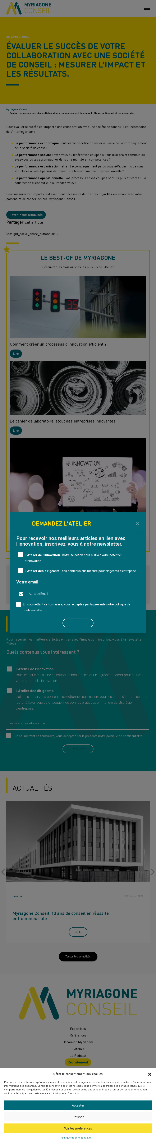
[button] (150, 1074)
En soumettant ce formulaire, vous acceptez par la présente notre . (76, 607)
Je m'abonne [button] (78, 623)
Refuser (78, 1117)
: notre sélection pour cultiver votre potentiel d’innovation (73, 558)
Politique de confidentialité (76, 1137)
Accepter (78, 1105)
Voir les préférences (78, 1128)
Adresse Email (38, 593)
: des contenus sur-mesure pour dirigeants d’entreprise (80, 571)
